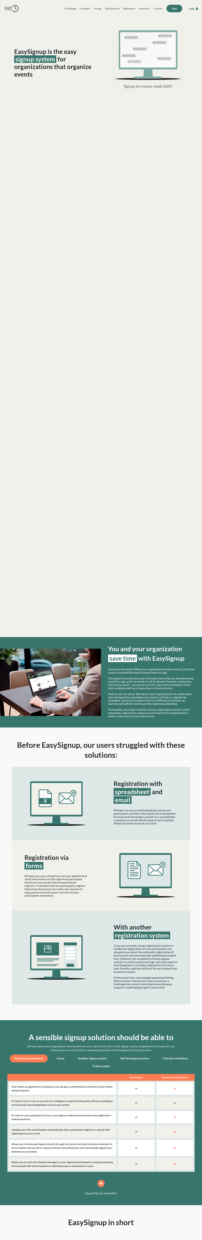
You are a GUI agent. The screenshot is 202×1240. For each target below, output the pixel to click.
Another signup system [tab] (92, 1058)
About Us (144, 8)
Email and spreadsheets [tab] (28, 1058)
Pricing (97, 8)
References (129, 8)
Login (193, 8)
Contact (157, 8)
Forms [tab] (61, 1058)
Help (174, 8)
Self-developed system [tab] (134, 1058)
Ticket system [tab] (101, 1066)
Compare (85, 8)
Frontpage (70, 8)
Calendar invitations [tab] (175, 1058)
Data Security (112, 8)
